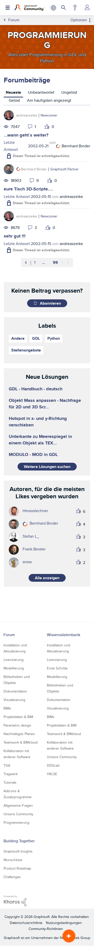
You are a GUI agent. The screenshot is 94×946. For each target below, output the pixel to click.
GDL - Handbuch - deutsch (35, 389)
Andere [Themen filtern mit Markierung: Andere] (18, 338)
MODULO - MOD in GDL (33, 454)
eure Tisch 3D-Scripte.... (28, 189)
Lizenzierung (14, 659)
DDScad (53, 765)
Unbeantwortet (41, 92)
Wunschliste (13, 859)
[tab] (13, 93)
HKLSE (52, 773)
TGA (7, 765)
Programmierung (16, 822)
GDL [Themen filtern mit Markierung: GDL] (36, 338)
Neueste (13, 92)
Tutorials (10, 782)
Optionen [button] (78, 20)
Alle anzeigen (47, 578)
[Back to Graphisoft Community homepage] (29, 7)
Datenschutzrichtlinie (26, 922)
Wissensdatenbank (63, 635)
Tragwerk (11, 773)
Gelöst (14, 100)
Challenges (12, 876)
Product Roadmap (17, 868)
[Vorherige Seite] (26, 262)
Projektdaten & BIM (18, 716)
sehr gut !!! (15, 236)
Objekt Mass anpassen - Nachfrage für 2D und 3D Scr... (45, 403)
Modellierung (14, 668)
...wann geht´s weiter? (26, 135)
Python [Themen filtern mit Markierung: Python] (53, 338)
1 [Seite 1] (34, 262)
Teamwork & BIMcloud (21, 742)
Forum (9, 635)
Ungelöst (69, 92)
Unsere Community (18, 813)
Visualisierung (14, 699)
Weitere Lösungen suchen (47, 466)
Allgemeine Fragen (18, 805)
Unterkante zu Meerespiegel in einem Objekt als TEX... (40, 439)
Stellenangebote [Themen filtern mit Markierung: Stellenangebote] (26, 350)
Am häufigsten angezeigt (49, 100)
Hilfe (75, 7)
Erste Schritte (57, 668)
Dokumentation (15, 691)
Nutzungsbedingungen (64, 922)
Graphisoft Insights (18, 851)
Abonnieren (50, 303)
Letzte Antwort (11, 146)
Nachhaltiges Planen (19, 733)
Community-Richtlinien (46, 928)
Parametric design (17, 725)
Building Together (19, 841)
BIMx (7, 708)
